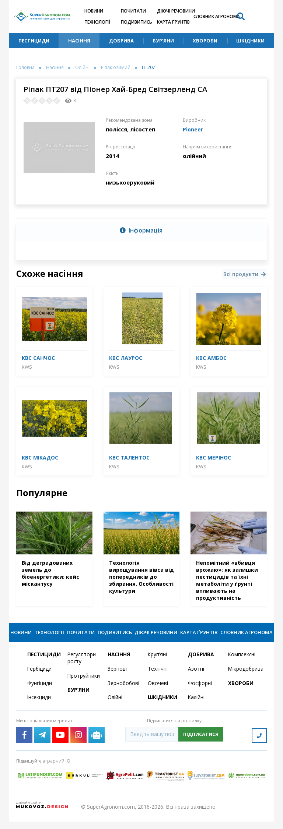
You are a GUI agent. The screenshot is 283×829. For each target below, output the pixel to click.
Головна (25, 67)
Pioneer (193, 129)
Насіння (79, 40)
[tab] (141, 230)
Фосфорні (200, 691)
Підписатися (201, 743)
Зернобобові (123, 691)
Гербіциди (39, 677)
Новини (93, 11)
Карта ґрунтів (173, 22)
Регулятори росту (82, 667)
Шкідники (250, 40)
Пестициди (33, 40)
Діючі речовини (176, 11)
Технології (97, 22)
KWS (27, 366)
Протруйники (83, 684)
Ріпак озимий (115, 67)
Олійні (82, 67)
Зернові (117, 677)
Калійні (196, 706)
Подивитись (136, 22)
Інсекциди (39, 706)
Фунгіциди (39, 691)
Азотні (196, 677)
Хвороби (205, 40)
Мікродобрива (243, 677)
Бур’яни (163, 40)
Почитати (133, 11)
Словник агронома (216, 16)
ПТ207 (148, 67)
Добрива (121, 40)
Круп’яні (157, 663)
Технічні (158, 677)
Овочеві (158, 691)
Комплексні (242, 663)
